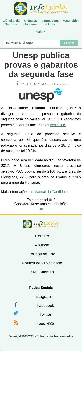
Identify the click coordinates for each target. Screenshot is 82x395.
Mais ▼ (41, 31)
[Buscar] (32, 43)
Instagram (42, 296)
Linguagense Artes (50, 22)
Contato (42, 236)
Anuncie (42, 245)
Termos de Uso (42, 254)
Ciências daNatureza (11, 22)
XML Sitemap (42, 272)
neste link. (58, 125)
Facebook (45, 305)
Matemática (71, 20)
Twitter (45, 314)
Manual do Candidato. (51, 192)
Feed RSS (45, 323)
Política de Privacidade (42, 263)
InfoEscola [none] (41, 224)
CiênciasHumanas (30, 22)
